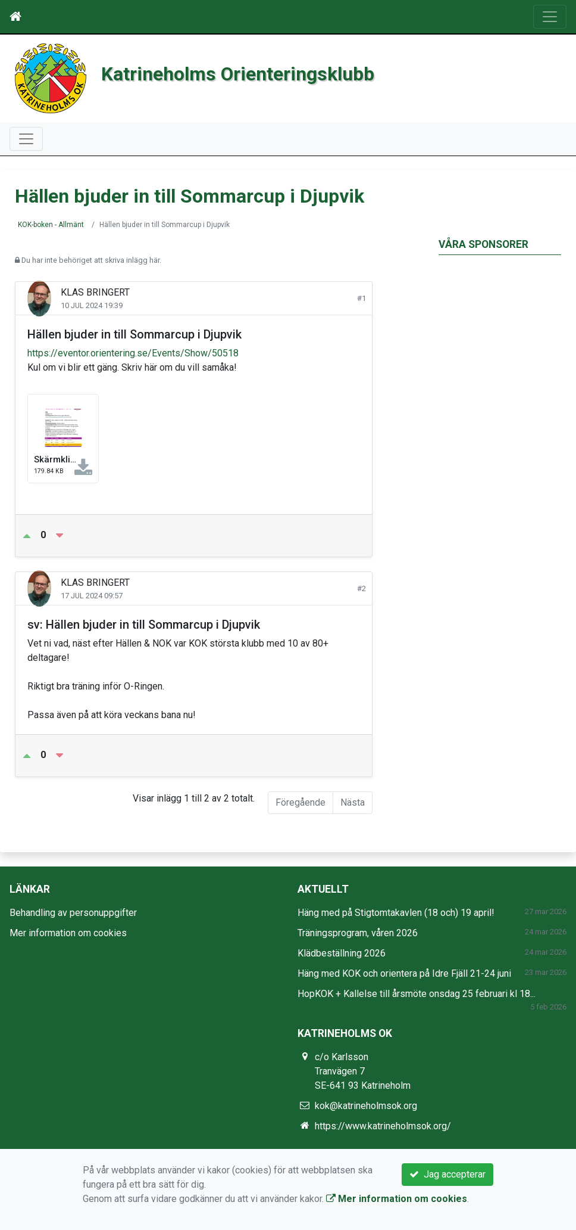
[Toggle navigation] (549, 17)
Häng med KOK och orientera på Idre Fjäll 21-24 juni (404, 973)
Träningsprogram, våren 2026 (358, 933)
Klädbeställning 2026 (342, 953)
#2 (361, 588)
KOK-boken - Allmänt (51, 224)
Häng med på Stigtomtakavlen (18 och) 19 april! (396, 912)
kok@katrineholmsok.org (366, 1105)
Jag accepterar (447, 1174)
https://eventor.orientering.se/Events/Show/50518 (133, 353)
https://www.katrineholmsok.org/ (383, 1126)
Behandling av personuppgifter (73, 912)
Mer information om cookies (68, 933)
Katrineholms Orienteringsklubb (265, 72)
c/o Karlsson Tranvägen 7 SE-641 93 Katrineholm (363, 1071)
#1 (361, 298)
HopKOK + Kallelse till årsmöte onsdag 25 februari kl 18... (417, 993)
